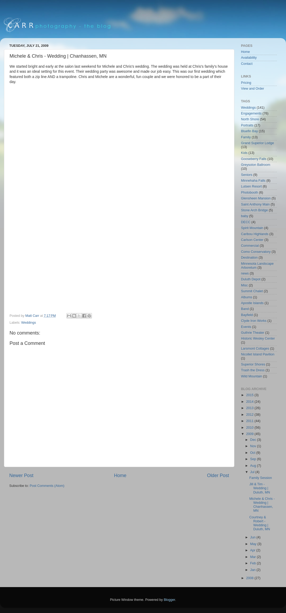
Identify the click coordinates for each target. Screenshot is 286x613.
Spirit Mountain (252, 228)
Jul (253, 472)
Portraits (247, 125)
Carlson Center (252, 240)
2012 (250, 415)
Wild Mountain (251, 376)
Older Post (218, 475)
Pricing (246, 83)
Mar (253, 557)
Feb (253, 563)
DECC (246, 222)
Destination (249, 257)
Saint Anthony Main (255, 204)
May (253, 544)
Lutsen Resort (251, 186)
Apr (253, 550)
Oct (253, 453)
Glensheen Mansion (256, 198)
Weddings (28, 322)
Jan (253, 570)
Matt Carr (32, 316)
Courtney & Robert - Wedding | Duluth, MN (259, 523)
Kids (244, 153)
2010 (250, 427)
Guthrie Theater (252, 333)
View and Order (252, 88)
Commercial (250, 246)
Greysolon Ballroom (255, 165)
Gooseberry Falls (253, 159)
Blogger (169, 600)
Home (120, 475)
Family (246, 137)
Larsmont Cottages (255, 348)
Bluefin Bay (249, 131)
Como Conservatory (256, 252)
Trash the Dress (253, 370)
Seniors (246, 175)
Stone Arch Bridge (254, 210)
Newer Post (21, 475)
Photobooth (249, 192)
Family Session (260, 478)
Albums (246, 297)
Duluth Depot (251, 279)
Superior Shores (253, 364)
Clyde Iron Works (253, 321)
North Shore (250, 119)
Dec (253, 440)
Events (246, 327)
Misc (244, 285)
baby (244, 216)
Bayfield (247, 315)
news (245, 273)
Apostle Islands (252, 303)
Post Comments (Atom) (47, 486)
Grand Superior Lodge (257, 143)
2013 (250, 408)
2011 (250, 421)
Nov (253, 446)
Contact (246, 64)
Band (245, 309)
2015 (250, 395)
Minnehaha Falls (253, 180)
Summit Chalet (252, 291)
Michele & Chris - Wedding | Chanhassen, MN (262, 505)
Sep (253, 459)
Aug (253, 466)
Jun (253, 537)
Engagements (251, 113)
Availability (249, 58)
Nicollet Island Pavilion (257, 354)
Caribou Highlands (255, 234)
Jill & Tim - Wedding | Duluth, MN (259, 488)
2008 (250, 578)
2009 (250, 434)
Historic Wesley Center (258, 338)
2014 (250, 402)
